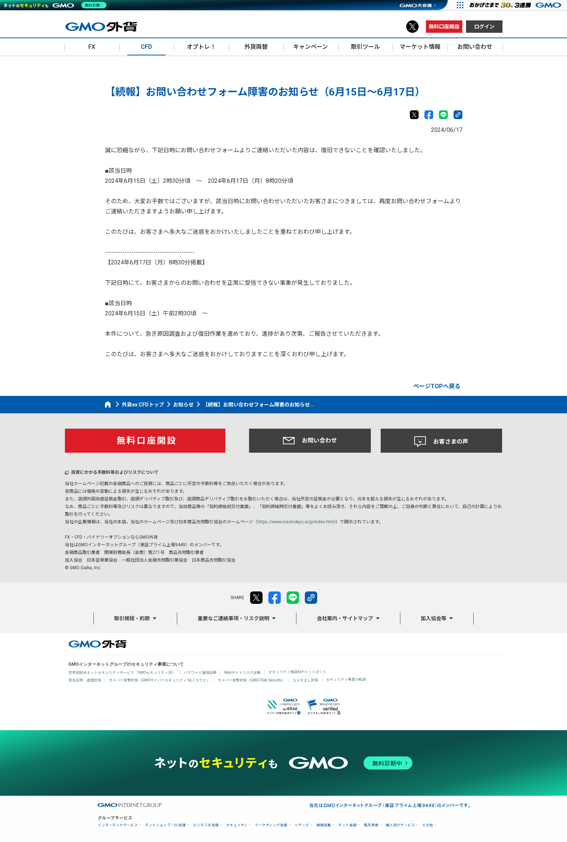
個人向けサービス (400, 825)
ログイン (484, 26)
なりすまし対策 (305, 680)
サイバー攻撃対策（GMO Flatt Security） (251, 680)
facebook (428, 114)
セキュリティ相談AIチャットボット (297, 672)
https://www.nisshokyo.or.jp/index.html (296, 521)
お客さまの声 (441, 441)
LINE (443, 114)
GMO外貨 (98, 644)
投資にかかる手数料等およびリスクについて (115, 472)
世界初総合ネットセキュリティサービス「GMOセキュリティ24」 (122, 672)
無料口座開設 (444, 26)
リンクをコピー (458, 114)
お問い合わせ (310, 440)
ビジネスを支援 (206, 825)
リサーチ (302, 825)
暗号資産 (371, 825)
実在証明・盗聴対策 (85, 680)
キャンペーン (310, 46)
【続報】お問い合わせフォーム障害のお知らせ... (258, 405)
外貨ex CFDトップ (143, 405)
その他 (427, 825)
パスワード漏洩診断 (200, 672)
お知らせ (183, 405)
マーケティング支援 (271, 825)
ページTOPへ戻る (437, 386)
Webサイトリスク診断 (242, 672)
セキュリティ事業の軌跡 (346, 679)
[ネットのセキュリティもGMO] (56, 5)
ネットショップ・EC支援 (165, 825)
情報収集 (323, 825)
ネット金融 (347, 825)
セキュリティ (237, 825)
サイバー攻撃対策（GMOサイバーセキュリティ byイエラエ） (159, 680)
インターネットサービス (118, 825)
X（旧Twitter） (412, 26)
